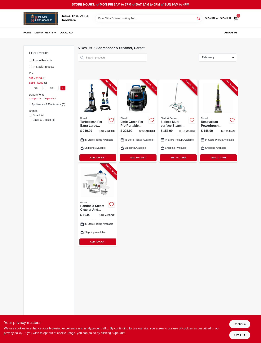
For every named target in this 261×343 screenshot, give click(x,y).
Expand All (50, 98)
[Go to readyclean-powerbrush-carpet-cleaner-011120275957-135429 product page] (218, 120)
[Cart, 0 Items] (236, 18)
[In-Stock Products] (30, 66)
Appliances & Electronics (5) (48, 104)
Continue (239, 324)
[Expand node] (30, 104)
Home (27, 32)
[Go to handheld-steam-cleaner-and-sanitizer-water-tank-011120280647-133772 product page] (97, 205)
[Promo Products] (30, 60)
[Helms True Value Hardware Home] (41, 18)
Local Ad (66, 32)
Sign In (210, 18)
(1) (44, 119)
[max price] (52, 88)
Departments (44, 32)
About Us (231, 32)
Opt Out (239, 335)
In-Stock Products (43, 66)
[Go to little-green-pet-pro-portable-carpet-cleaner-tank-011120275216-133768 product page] (137, 120)
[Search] (198, 18)
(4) (39, 115)
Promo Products (42, 60)
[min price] (35, 88)
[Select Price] (62, 88)
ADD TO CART (98, 157)
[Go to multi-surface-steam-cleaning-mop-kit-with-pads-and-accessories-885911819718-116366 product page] (177, 120)
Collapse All (35, 98)
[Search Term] (148, 18)
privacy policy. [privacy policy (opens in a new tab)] (13, 333)
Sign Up (225, 18)
